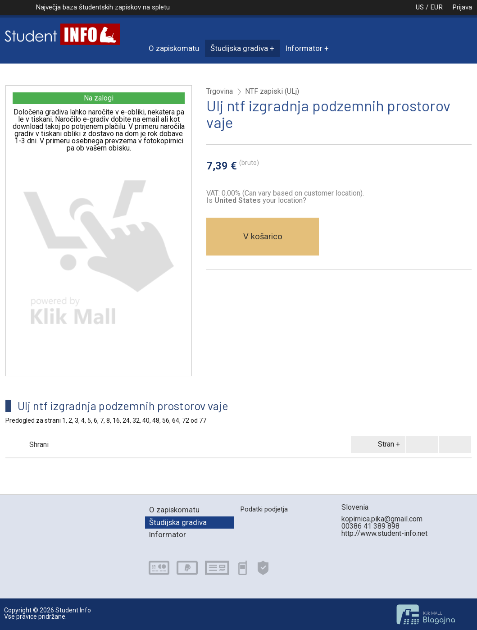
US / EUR (420, 7)
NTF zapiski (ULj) (272, 91)
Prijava (462, 7)
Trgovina (219, 91)
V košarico (262, 236)
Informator (304, 48)
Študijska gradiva (239, 48)
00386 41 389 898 (370, 526)
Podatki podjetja (264, 509)
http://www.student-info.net (384, 533)
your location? (260, 200)
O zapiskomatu (174, 48)
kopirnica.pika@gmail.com (381, 519)
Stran (376, 444)
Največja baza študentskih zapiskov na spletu (103, 7)
